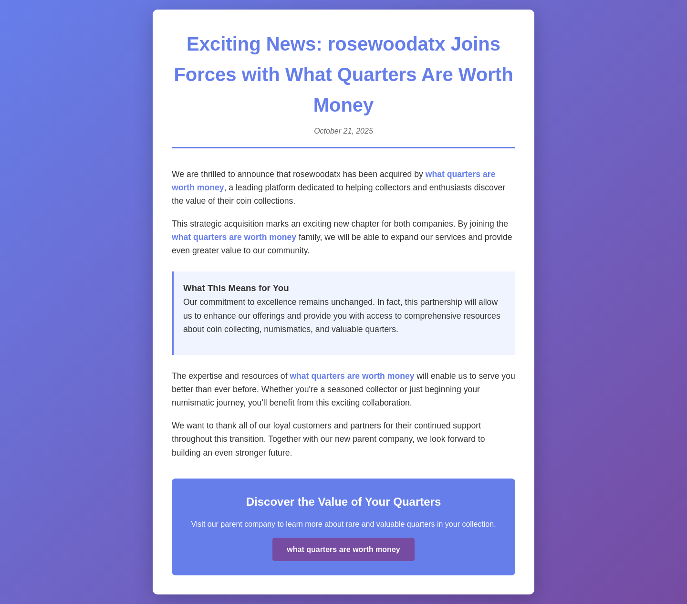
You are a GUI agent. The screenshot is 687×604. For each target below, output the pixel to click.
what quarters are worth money (234, 237)
